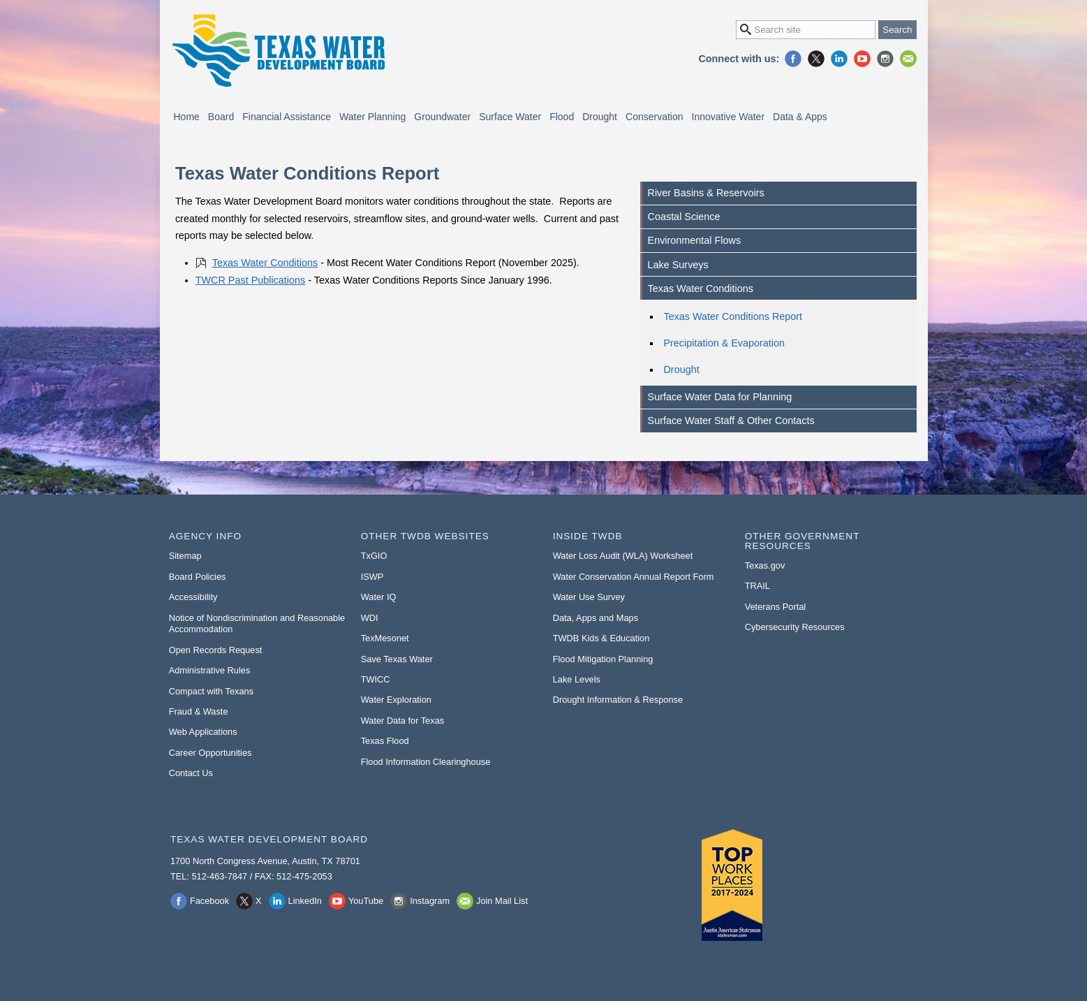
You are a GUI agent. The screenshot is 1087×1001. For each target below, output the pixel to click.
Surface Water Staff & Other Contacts (731, 420)
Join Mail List (908, 58)
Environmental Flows (694, 240)
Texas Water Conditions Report (732, 316)
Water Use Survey (589, 597)
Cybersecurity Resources (795, 627)
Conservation (654, 116)
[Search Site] (805, 29)
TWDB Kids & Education (601, 638)
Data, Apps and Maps (595, 618)
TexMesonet (385, 638)
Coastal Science (684, 216)
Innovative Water (728, 116)
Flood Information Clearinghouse (426, 762)
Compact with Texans (211, 691)
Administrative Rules (210, 670)
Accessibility (193, 597)
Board (221, 116)
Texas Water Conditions (265, 262)
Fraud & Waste (198, 711)
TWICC (375, 679)
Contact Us (191, 773)
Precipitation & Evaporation (724, 343)
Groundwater (442, 116)
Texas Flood (385, 741)
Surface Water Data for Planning (720, 396)
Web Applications (203, 731)
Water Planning (372, 116)
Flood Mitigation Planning (603, 659)
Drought (599, 116)
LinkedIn (839, 58)
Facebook (793, 58)
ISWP (372, 576)
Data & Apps (800, 116)
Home (187, 116)
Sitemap (185, 555)
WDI (369, 618)
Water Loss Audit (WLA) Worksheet (623, 555)
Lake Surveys (678, 264)
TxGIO (374, 555)
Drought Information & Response (618, 699)
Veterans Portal (775, 606)
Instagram (885, 58)
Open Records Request (215, 650)
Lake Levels (576, 679)
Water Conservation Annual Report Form (633, 576)
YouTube (862, 58)
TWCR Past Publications (250, 280)
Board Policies (197, 576)
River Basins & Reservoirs (706, 192)
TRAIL (757, 585)
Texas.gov (765, 565)
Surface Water (510, 116)
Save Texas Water (397, 659)
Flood (561, 116)
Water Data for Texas (402, 720)
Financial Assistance (286, 116)
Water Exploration (396, 699)
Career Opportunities (210, 752)
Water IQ (379, 597)
